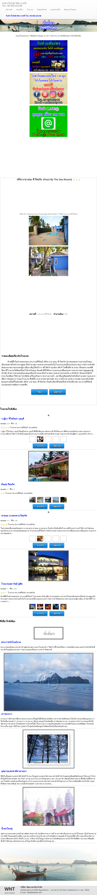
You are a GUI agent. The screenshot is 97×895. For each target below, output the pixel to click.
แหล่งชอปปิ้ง (55, 10)
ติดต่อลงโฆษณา (70, 10)
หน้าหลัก (9, 10)
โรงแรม (30, 10)
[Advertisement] (48, 157)
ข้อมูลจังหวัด (42, 10)
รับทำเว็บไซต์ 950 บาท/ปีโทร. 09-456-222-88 (14, 4)
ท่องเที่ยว (19, 10)
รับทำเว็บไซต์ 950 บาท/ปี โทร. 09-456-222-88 (23, 16)
